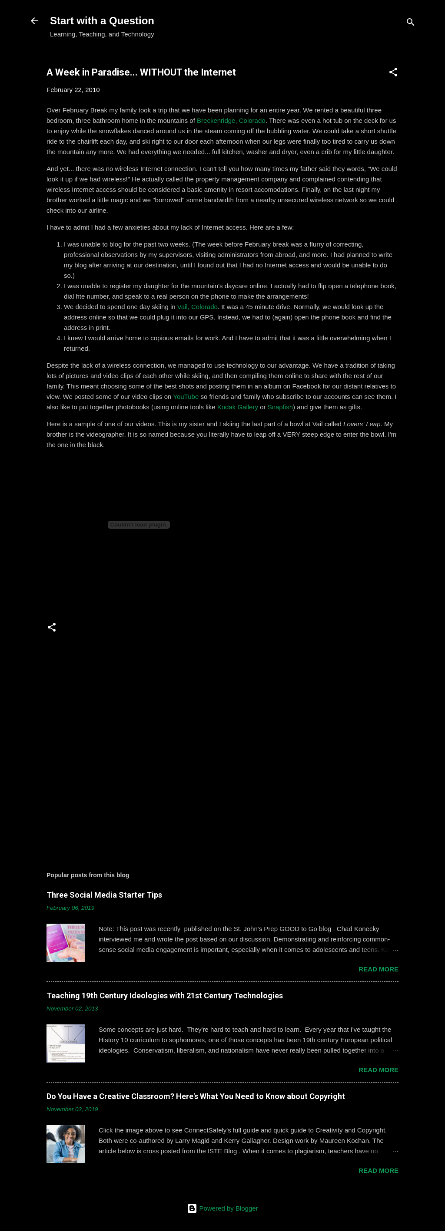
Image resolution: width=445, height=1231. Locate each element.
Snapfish (280, 407)
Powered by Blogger (222, 1208)
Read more (379, 969)
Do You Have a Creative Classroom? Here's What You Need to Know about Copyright (195, 1096)
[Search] (410, 23)
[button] (393, 73)
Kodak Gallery (237, 407)
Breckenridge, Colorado (231, 120)
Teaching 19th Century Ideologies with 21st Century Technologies (164, 995)
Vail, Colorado (197, 306)
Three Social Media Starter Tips (104, 894)
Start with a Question (102, 20)
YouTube (186, 396)
